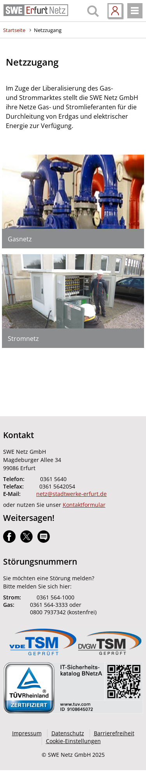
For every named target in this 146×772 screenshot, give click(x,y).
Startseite (14, 30)
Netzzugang (48, 30)
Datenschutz (67, 733)
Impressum (27, 733)
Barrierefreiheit (114, 733)
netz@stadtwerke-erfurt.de (71, 493)
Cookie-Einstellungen (73, 741)
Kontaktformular (84, 504)
